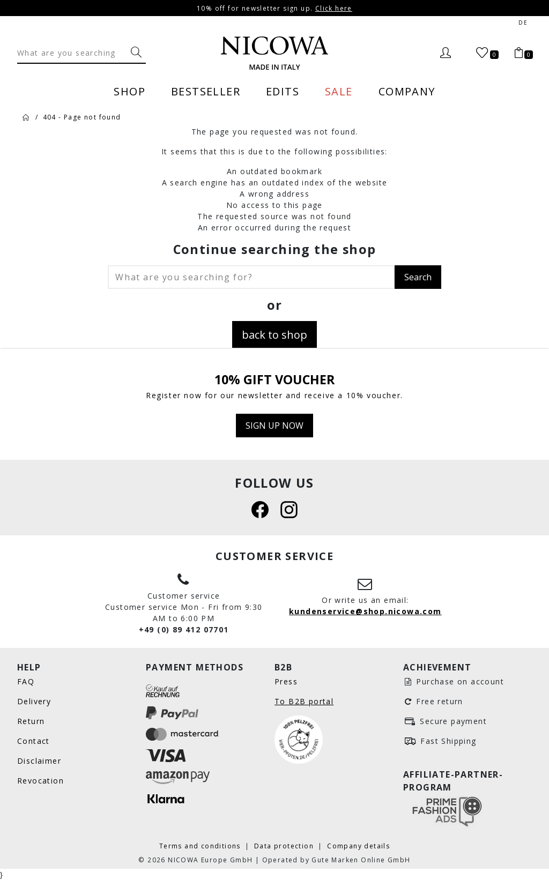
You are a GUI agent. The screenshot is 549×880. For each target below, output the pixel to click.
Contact (33, 741)
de (523, 22)
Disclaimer (39, 761)
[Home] (26, 117)
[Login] (445, 53)
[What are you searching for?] (136, 52)
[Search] (72, 52)
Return (30, 721)
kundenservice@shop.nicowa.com (365, 611)
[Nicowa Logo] (274, 53)
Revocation (40, 780)
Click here (333, 8)
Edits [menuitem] (282, 91)
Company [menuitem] (407, 91)
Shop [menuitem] (129, 91)
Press (286, 681)
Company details (358, 845)
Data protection (285, 845)
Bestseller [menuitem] (205, 91)
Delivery (34, 701)
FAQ (25, 681)
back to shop (274, 334)
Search (418, 276)
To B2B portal (303, 701)
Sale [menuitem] (339, 91)
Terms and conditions (201, 845)
